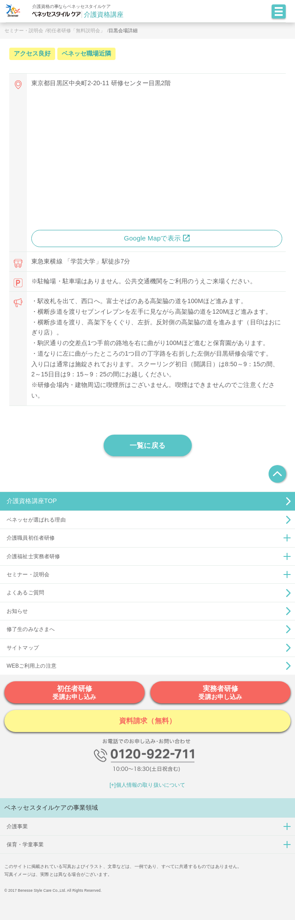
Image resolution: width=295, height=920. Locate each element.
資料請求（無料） (147, 721)
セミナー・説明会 (23, 30)
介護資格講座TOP (32, 500)
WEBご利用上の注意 (31, 666)
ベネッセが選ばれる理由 (36, 520)
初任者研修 (74, 692)
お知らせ (17, 611)
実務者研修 (220, 692)
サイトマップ (23, 648)
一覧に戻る (147, 445)
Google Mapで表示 (152, 238)
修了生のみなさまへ (31, 629)
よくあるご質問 (25, 593)
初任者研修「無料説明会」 (76, 30)
